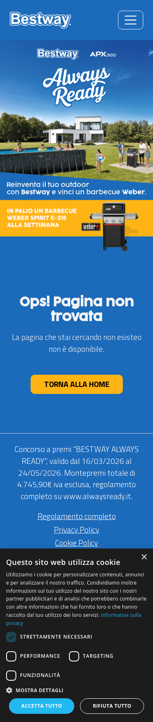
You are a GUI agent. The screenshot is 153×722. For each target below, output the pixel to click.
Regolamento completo (77, 516)
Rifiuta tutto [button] (112, 705)
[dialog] (76, 635)
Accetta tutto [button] (41, 705)
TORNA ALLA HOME (76, 384)
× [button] (144, 557)
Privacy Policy (76, 529)
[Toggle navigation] (130, 20)
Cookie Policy (76, 543)
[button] (76, 690)
